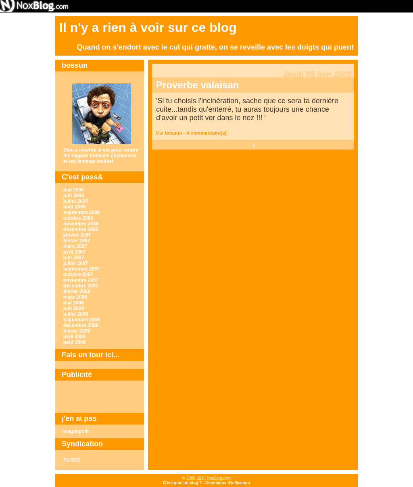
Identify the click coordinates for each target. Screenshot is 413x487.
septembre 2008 (81, 320)
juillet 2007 (75, 263)
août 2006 (74, 207)
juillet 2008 (75, 314)
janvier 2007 (77, 235)
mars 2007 (75, 246)
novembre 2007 (80, 280)
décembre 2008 (80, 325)
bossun (173, 133)
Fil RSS (71, 460)
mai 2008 (73, 303)
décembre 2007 (80, 286)
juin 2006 (73, 195)
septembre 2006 (81, 212)
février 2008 (76, 291)
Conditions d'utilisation (227, 483)
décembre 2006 (80, 229)
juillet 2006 (75, 201)
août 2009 (74, 342)
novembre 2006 (80, 224)
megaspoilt (76, 431)
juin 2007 (73, 257)
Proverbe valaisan (197, 84)
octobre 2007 (78, 274)
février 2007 (76, 241)
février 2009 (76, 331)
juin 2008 (73, 308)
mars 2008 (75, 297)
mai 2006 (73, 190)
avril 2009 (74, 336)
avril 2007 (74, 252)
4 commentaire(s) (206, 133)
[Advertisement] (99, 397)
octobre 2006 (78, 218)
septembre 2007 (81, 269)
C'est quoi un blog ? (182, 483)
